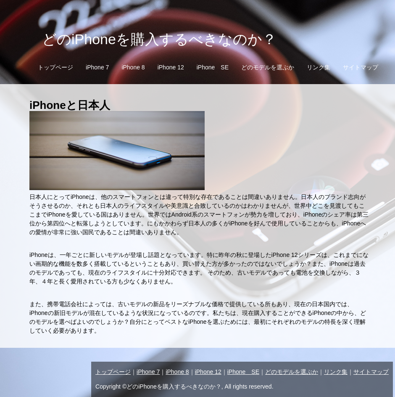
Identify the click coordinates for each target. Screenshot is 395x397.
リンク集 (318, 67)
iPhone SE (213, 67)
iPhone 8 (133, 67)
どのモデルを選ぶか (267, 67)
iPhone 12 (171, 67)
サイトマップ (360, 67)
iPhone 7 (97, 67)
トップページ (55, 67)
